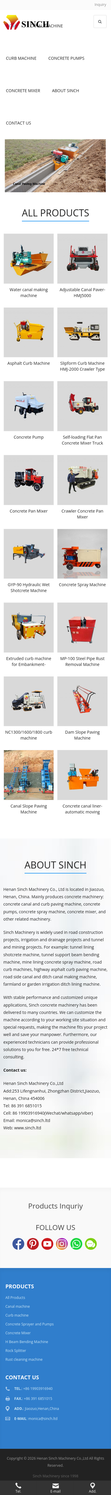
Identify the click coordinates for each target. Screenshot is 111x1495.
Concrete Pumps (66, 58)
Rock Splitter (15, 1350)
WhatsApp (76, 1244)
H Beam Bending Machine (26, 1341)
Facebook (18, 1244)
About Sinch (65, 90)
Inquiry (100, 4)
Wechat (91, 1244)
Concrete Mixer (23, 90)
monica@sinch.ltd (43, 1418)
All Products (55, 212)
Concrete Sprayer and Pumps (29, 1324)
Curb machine (21, 58)
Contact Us (18, 123)
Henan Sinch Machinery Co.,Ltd (62, 1458)
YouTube (47, 1244)
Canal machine (17, 1306)
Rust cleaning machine (23, 1359)
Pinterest (33, 1244)
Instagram (62, 1244)
